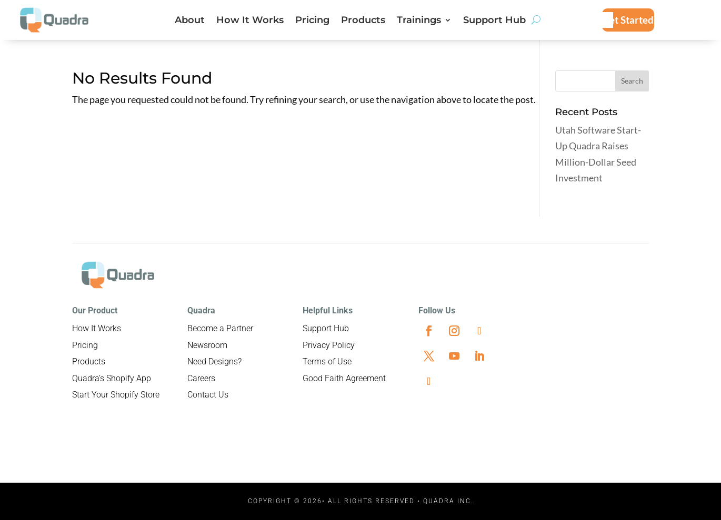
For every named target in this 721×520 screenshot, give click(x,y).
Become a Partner (220, 328)
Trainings (419, 21)
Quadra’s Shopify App (111, 378)
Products (363, 21)
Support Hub (494, 21)
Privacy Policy (329, 345)
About (190, 21)
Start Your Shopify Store (115, 395)
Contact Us (207, 395)
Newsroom (207, 345)
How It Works (250, 21)
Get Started (628, 20)
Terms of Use (327, 361)
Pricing (312, 21)
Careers (201, 378)
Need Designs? (214, 361)
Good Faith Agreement (344, 378)
